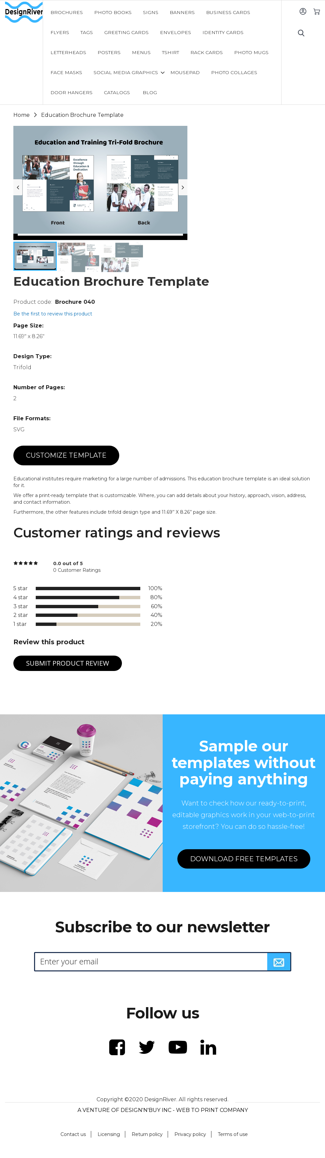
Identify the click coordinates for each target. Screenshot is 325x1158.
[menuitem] (67, 12)
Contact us (73, 1134)
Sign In (302, 11)
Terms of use (233, 1134)
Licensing (109, 1134)
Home (21, 115)
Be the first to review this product (52, 314)
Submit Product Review (67, 663)
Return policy (147, 1134)
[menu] (162, 52)
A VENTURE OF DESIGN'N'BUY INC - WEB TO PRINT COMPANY (162, 1110)
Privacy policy (190, 1134)
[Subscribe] (279, 962)
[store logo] (24, 12)
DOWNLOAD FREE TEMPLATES (244, 859)
